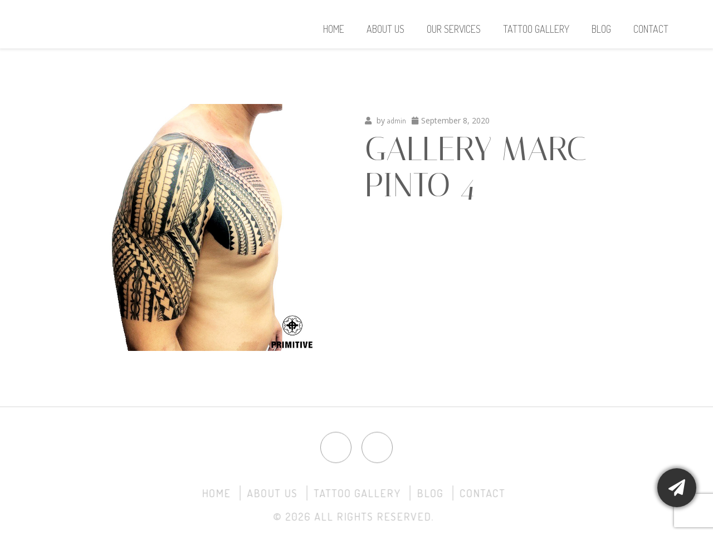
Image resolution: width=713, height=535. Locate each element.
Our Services (454, 29)
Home (333, 29)
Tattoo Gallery (536, 29)
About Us (385, 29)
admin (396, 120)
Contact (650, 29)
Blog (601, 29)
